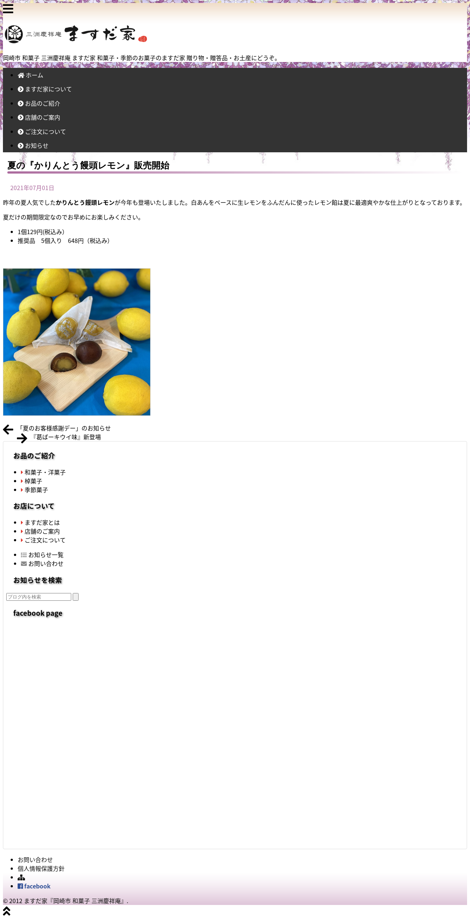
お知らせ (33, 145)
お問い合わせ (42, 563)
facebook (34, 885)
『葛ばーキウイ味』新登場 (65, 436)
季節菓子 (34, 489)
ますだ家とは (40, 522)
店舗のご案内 (39, 117)
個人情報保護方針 (41, 868)
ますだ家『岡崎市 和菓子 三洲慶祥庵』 (75, 900)
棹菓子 (31, 480)
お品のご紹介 (39, 103)
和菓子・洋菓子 (43, 472)
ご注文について (42, 131)
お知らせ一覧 (42, 554)
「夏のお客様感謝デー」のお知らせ (64, 427)
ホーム (30, 74)
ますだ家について (45, 88)
